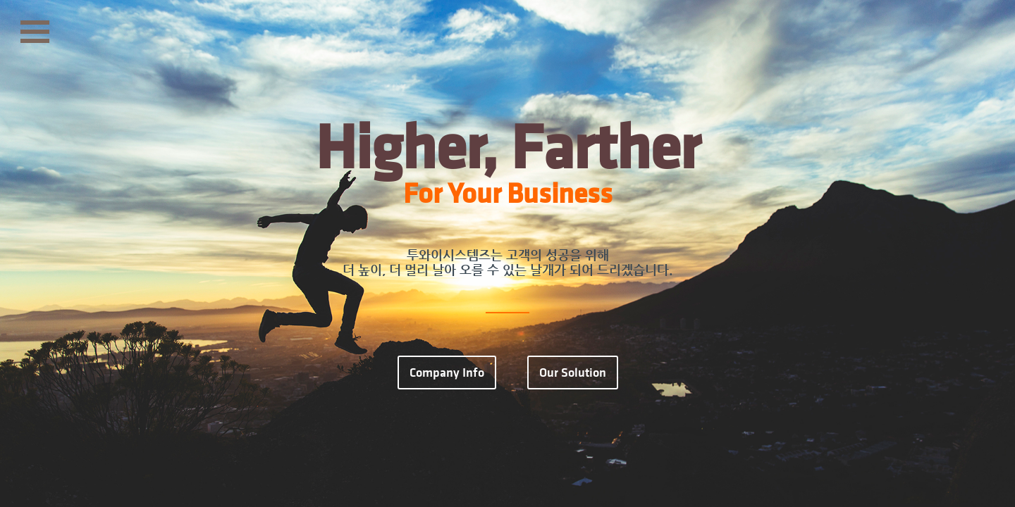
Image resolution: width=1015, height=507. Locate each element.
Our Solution (572, 372)
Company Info (447, 372)
